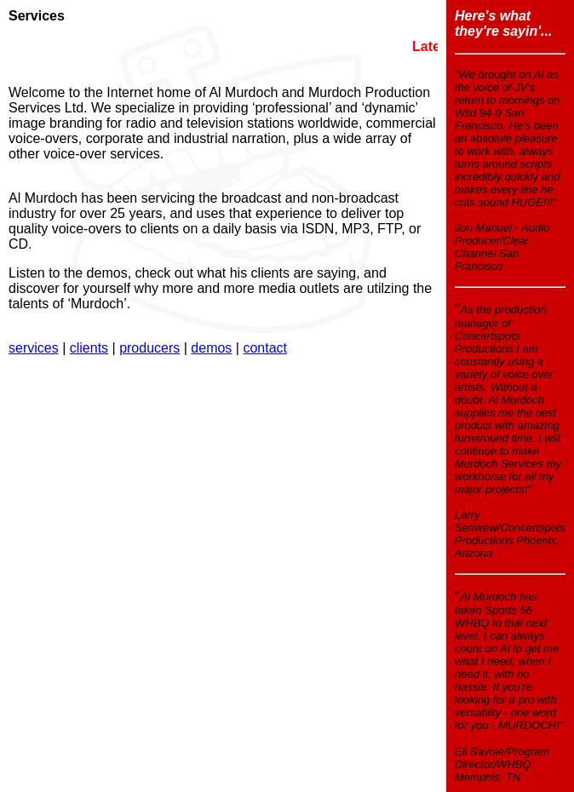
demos (211, 348)
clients (89, 348)
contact (265, 348)
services (34, 348)
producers (149, 348)
